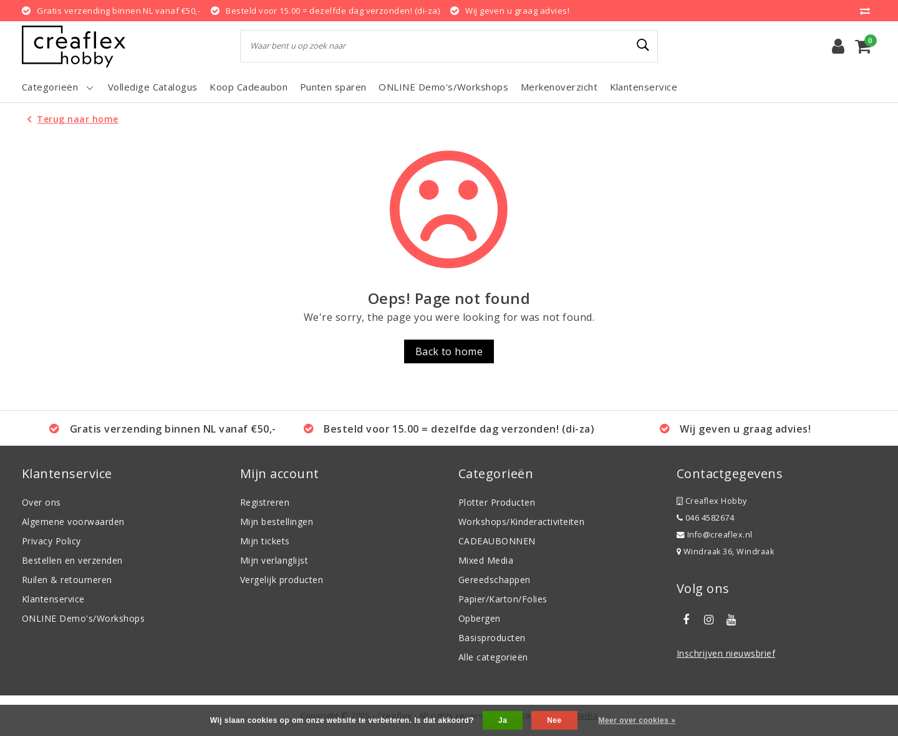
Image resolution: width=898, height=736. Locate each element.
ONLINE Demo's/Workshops (83, 618)
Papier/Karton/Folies (503, 599)
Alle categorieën (493, 657)
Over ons (41, 502)
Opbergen (479, 618)
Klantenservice (53, 599)
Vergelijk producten (281, 580)
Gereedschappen (494, 580)
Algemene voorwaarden (73, 521)
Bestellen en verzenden (72, 560)
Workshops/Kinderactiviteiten (521, 521)
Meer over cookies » (636, 720)
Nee (554, 720)
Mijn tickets (265, 541)
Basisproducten (492, 638)
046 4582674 (705, 518)
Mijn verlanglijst (274, 560)
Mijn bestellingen (276, 521)
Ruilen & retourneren (67, 580)
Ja (502, 720)
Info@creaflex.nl (715, 534)
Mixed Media (485, 560)
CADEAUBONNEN (497, 541)
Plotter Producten (496, 502)
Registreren (264, 502)
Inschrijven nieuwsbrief (726, 653)
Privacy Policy (51, 541)
